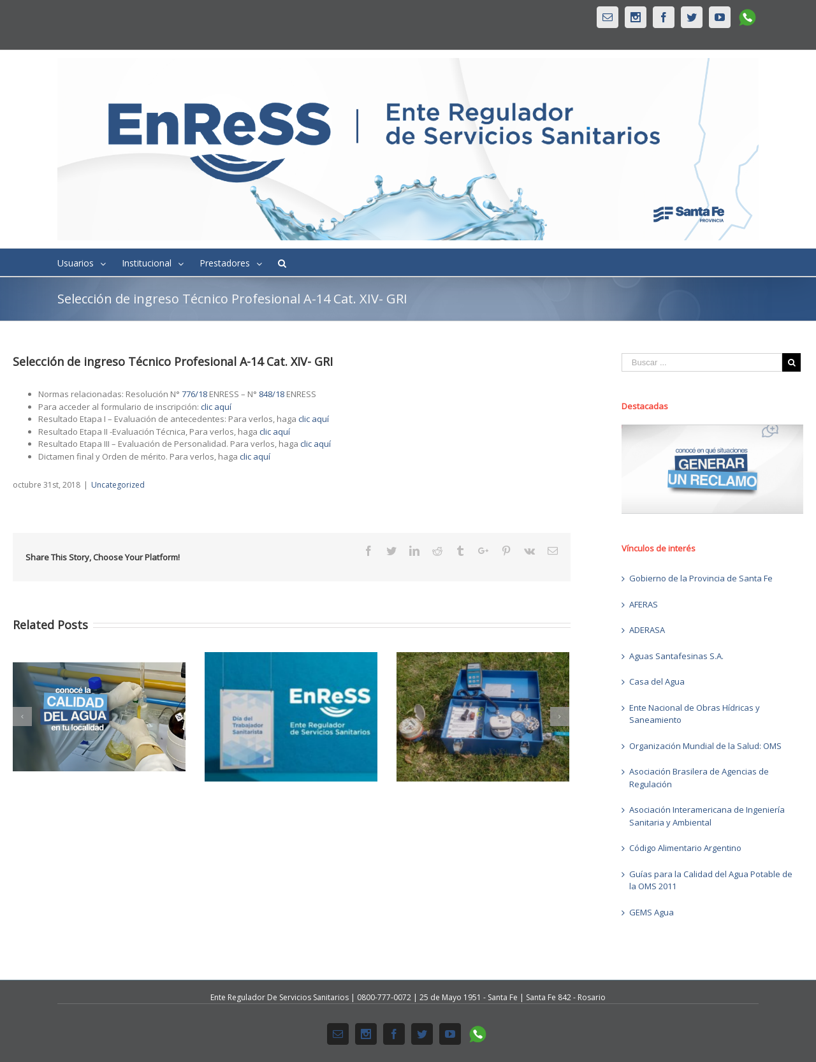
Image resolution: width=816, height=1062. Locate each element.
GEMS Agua (651, 912)
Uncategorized (118, 484)
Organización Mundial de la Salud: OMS (705, 746)
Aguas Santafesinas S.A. (676, 656)
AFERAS (643, 604)
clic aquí (216, 406)
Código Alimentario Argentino (685, 848)
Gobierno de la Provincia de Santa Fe (701, 578)
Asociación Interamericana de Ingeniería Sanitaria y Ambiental (707, 816)
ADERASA (647, 630)
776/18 (194, 394)
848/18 (271, 394)
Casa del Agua (657, 681)
